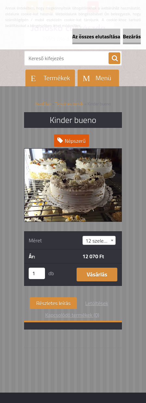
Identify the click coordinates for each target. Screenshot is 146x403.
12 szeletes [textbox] (97, 241)
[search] (114, 58)
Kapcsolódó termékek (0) (72, 315)
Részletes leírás (53, 303)
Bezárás (132, 36)
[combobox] (99, 240)
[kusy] (37, 273)
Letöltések (96, 303)
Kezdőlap (43, 104)
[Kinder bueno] (73, 151)
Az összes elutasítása (96, 36)
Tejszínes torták (69, 104)
